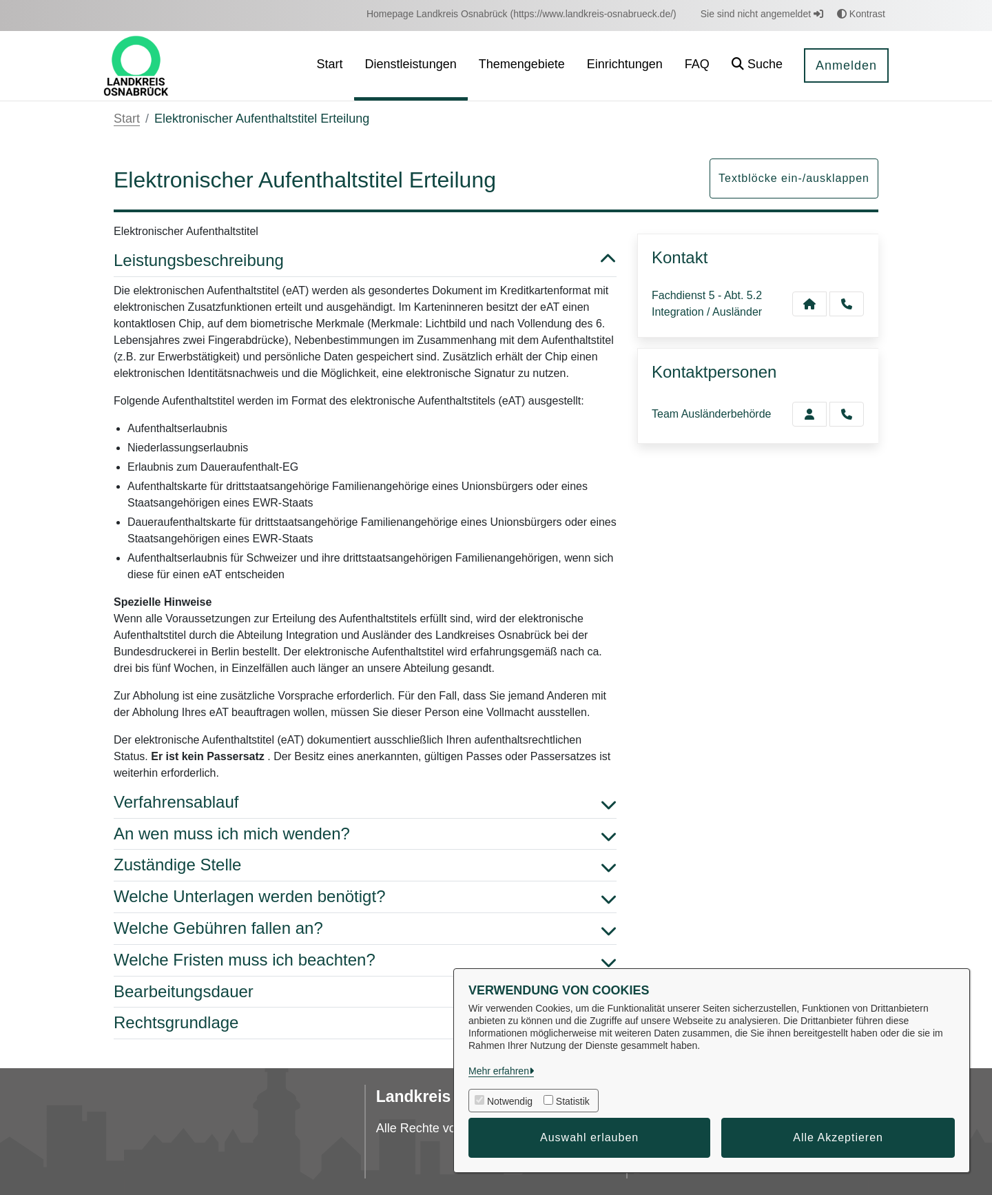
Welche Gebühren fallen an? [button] (365, 929)
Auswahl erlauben (589, 1137)
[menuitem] (521, 14)
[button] (757, 66)
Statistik (573, 1101)
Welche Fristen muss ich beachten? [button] (365, 960)
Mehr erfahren (498, 1070)
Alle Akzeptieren (838, 1137)
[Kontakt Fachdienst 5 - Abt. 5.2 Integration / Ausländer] (809, 304)
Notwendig (510, 1101)
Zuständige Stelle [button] (365, 865)
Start (127, 118)
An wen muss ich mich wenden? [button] (365, 834)
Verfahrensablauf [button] (365, 803)
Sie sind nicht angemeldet (762, 13)
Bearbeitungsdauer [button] (365, 992)
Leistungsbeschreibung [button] (365, 261)
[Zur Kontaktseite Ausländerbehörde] (809, 414)
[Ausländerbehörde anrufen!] (846, 414)
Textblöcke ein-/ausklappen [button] (794, 178)
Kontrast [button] (861, 13)
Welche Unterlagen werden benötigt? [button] (365, 897)
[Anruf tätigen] (846, 304)
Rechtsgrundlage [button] (365, 1023)
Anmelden (846, 65)
